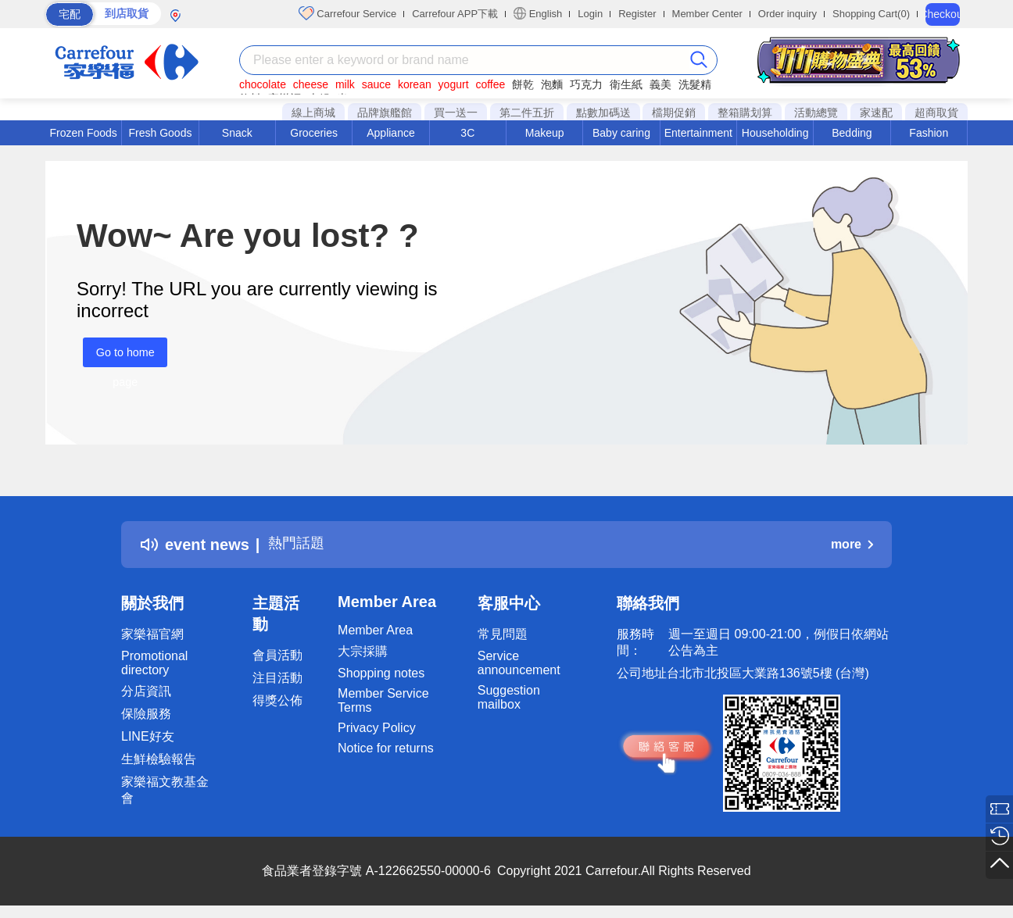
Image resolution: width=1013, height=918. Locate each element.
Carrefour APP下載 (455, 14)
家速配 (876, 112)
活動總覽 (816, 112)
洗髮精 (694, 84)
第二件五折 (526, 112)
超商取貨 (936, 112)
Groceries (314, 133)
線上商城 (313, 112)
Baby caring (621, 133)
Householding (775, 133)
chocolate (262, 84)
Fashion (928, 133)
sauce (376, 84)
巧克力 (586, 84)
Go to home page (119, 356)
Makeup (544, 133)
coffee (490, 84)
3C (467, 133)
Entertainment (698, 133)
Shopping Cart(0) (871, 14)
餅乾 (523, 84)
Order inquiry (787, 14)
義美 (660, 84)
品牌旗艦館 (384, 112)
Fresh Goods (160, 133)
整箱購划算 (745, 112)
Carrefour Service (347, 13)
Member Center (707, 14)
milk (345, 84)
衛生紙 (626, 84)
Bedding (852, 133)
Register (637, 14)
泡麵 (552, 84)
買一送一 (456, 112)
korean (414, 84)
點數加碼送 (603, 112)
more (852, 544)
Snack (237, 133)
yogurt (453, 84)
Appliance (391, 133)
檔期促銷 (674, 112)
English (538, 13)
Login (590, 14)
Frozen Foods (82, 133)
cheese (310, 84)
